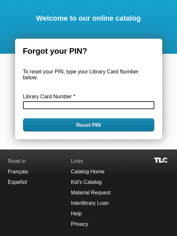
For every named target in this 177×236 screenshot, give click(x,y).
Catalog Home (87, 171)
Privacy (79, 224)
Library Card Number (49, 96)
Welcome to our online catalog (88, 18)
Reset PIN (88, 125)
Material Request (91, 192)
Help (76, 213)
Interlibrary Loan (90, 203)
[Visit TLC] (161, 160)
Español (17, 182)
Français (18, 171)
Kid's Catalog (86, 182)
